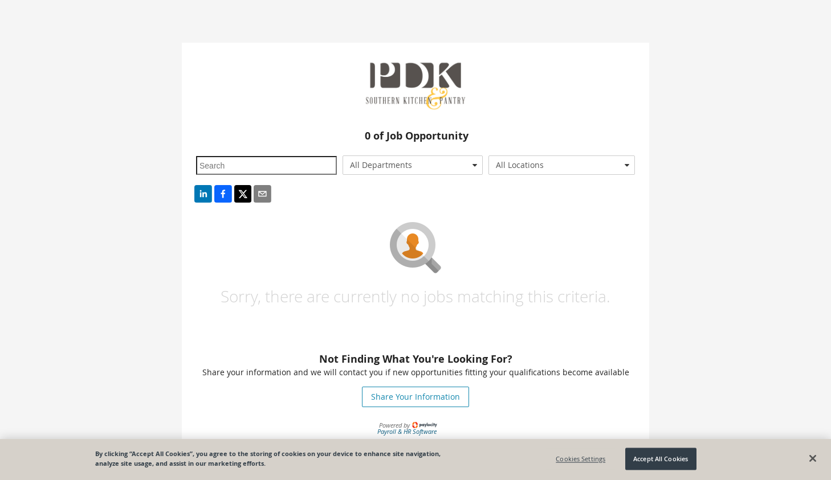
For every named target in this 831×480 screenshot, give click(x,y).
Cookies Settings (580, 458)
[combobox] (413, 165)
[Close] (812, 458)
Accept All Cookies (660, 458)
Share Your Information (415, 396)
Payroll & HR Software (407, 431)
